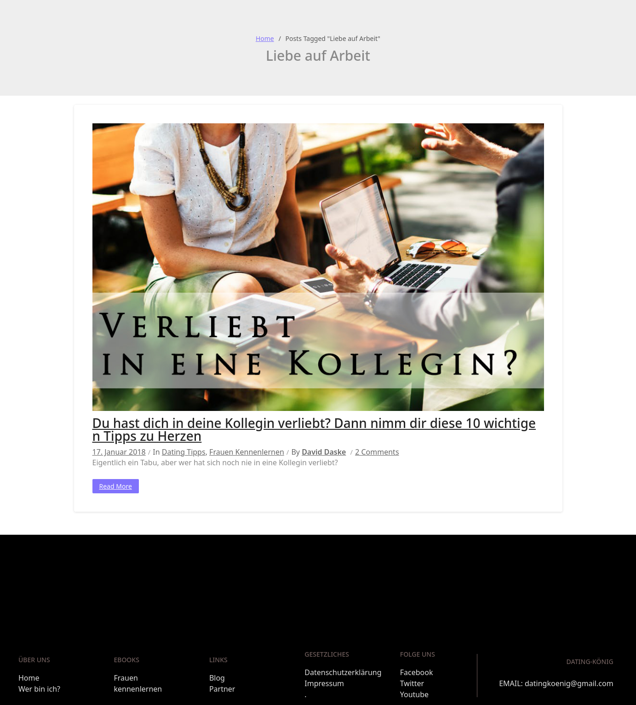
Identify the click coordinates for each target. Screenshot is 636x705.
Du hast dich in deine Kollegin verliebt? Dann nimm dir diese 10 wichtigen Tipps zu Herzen (314, 429)
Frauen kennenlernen (246, 452)
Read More (115, 486)
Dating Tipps (184, 452)
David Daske (324, 452)
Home (265, 38)
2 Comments (377, 452)
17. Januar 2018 (119, 452)
